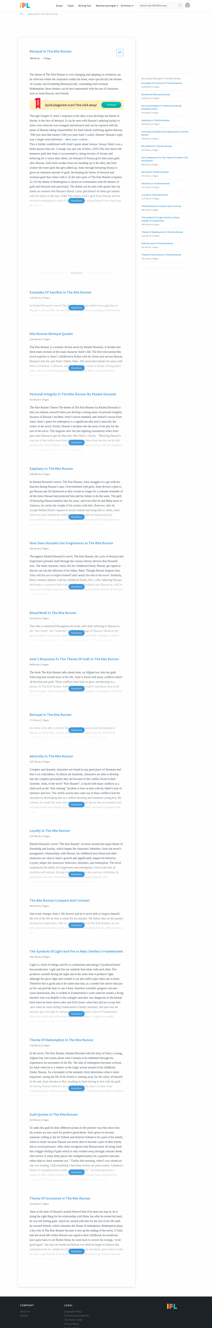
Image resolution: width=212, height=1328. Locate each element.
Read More (76, 289)
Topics (72, 5)
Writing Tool (86, 5)
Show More (76, 182)
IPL (21, 14)
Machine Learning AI (106, 5)
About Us (25, 1293)
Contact (24, 1297)
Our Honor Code (73, 1302)
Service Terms (71, 1310)
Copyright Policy (73, 1293)
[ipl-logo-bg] (26, 5)
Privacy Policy (71, 1306)
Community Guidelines (76, 1297)
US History (126, 5)
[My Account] (188, 5)
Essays (61, 5)
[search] (180, 5)
